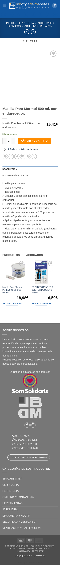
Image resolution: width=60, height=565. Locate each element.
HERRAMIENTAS (12, 503)
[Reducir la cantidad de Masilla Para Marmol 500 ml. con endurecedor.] (4, 141)
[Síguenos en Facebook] (27, 425)
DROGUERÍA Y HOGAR (16, 515)
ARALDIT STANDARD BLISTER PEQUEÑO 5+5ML (42, 290)
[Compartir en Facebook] (11, 156)
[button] (4, 5)
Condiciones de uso (17, 546)
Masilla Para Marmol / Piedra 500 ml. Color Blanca (12, 290)
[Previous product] (33, 31)
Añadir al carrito (34, 140)
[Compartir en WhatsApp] (5, 156)
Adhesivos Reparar (38, 26)
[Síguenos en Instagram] (33, 425)
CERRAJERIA (10, 485)
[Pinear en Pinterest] (28, 156)
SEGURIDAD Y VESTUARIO (19, 521)
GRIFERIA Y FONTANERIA (18, 497)
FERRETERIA (26, 23)
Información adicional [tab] (16, 175)
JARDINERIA (10, 509)
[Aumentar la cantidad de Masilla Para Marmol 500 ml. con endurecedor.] (13, 141)
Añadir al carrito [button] (12, 304)
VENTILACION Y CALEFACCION (21, 528)
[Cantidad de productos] (8, 141)
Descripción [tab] (9, 169)
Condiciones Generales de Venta (30, 548)
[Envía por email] (22, 156)
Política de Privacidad (30, 551)
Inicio (10, 23)
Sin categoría (12, 478)
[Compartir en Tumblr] (34, 156)
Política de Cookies (42, 546)
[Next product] (26, 31)
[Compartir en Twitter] (17, 156)
